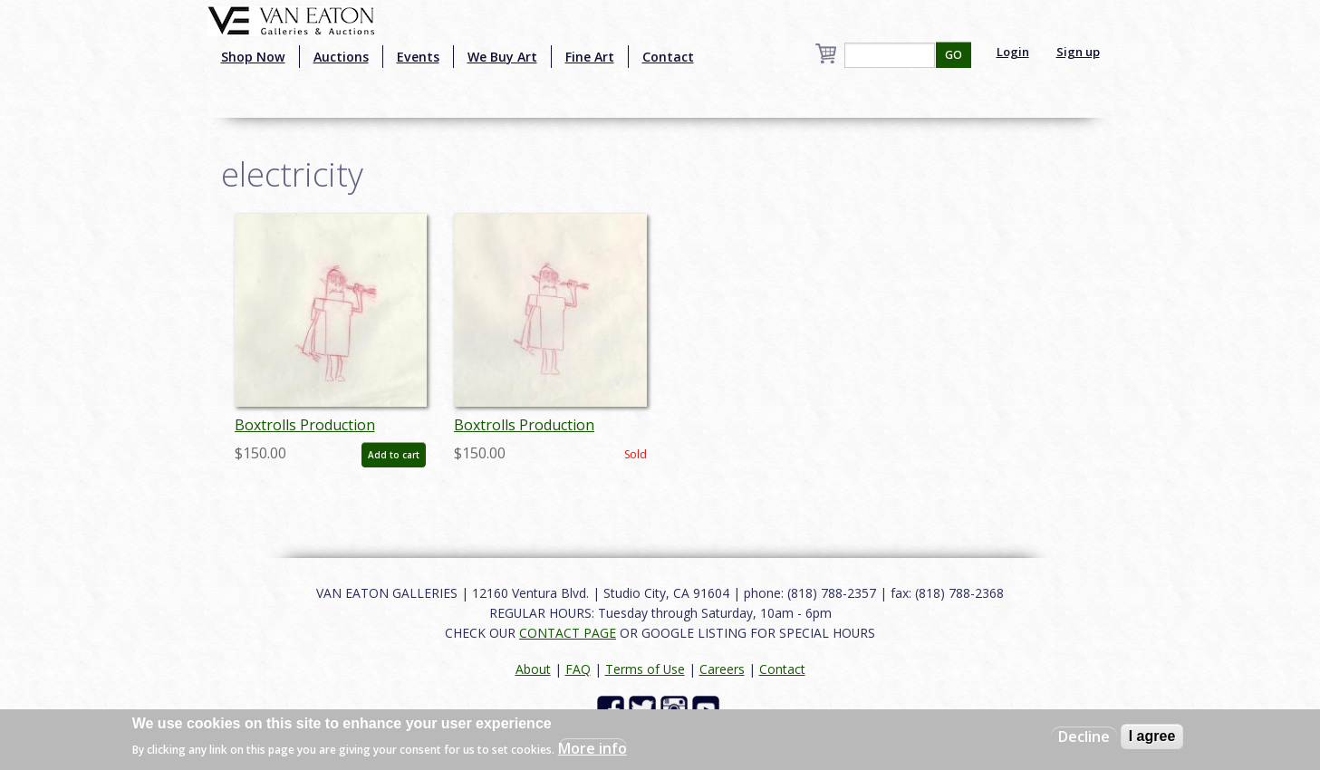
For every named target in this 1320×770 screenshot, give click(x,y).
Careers (722, 669)
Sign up (1078, 51)
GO (953, 55)
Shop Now (253, 56)
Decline (1084, 736)
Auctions (341, 56)
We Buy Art (502, 56)
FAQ (578, 669)
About (533, 669)
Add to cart (393, 454)
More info (592, 748)
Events (418, 56)
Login (1013, 51)
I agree (1152, 736)
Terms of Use (645, 669)
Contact (668, 56)
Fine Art (589, 56)
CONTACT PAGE (567, 632)
